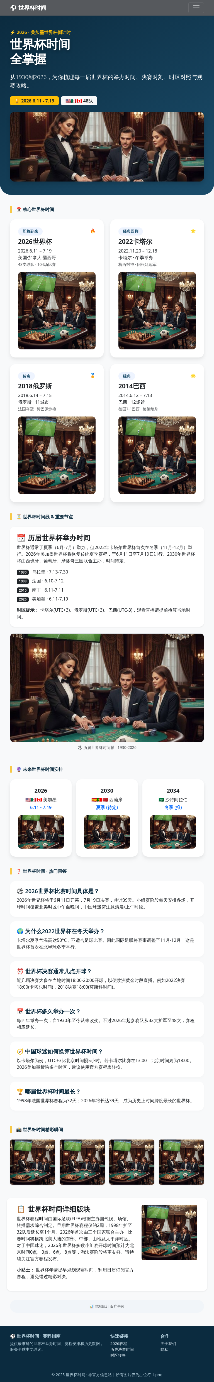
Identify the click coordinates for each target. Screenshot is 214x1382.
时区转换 (118, 1355)
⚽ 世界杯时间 (28, 7)
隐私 (164, 1349)
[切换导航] (196, 7)
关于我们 (168, 1343)
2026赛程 (118, 1343)
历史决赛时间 (122, 1349)
